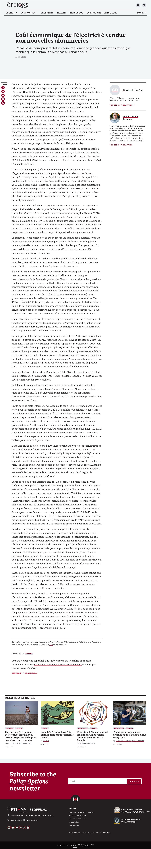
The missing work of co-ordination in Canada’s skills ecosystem (129, 734)
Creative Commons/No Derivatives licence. (58, 664)
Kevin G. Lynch (13, 743)
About (72, 808)
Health (61, 13)
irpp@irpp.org (32, 820)
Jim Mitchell (26, 743)
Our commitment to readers (81, 812)
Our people (74, 825)
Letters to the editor (78, 819)
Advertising (74, 822)
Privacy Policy (74, 832)
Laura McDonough (123, 741)
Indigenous (76, 13)
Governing (47, 13)
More (140, 13)
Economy (11, 13)
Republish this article (24, 673)
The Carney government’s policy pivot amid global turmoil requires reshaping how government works (20, 736)
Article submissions (77, 816)
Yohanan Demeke (87, 743)
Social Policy (83, 728)
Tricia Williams (138, 741)
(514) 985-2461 (16, 820)
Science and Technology (102, 13)
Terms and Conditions (91, 832)
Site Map (106, 832)
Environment (29, 13)
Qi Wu (46, 741)
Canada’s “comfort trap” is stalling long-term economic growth (57, 734)
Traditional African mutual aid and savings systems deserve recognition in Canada (92, 736)
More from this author (122, 105)
